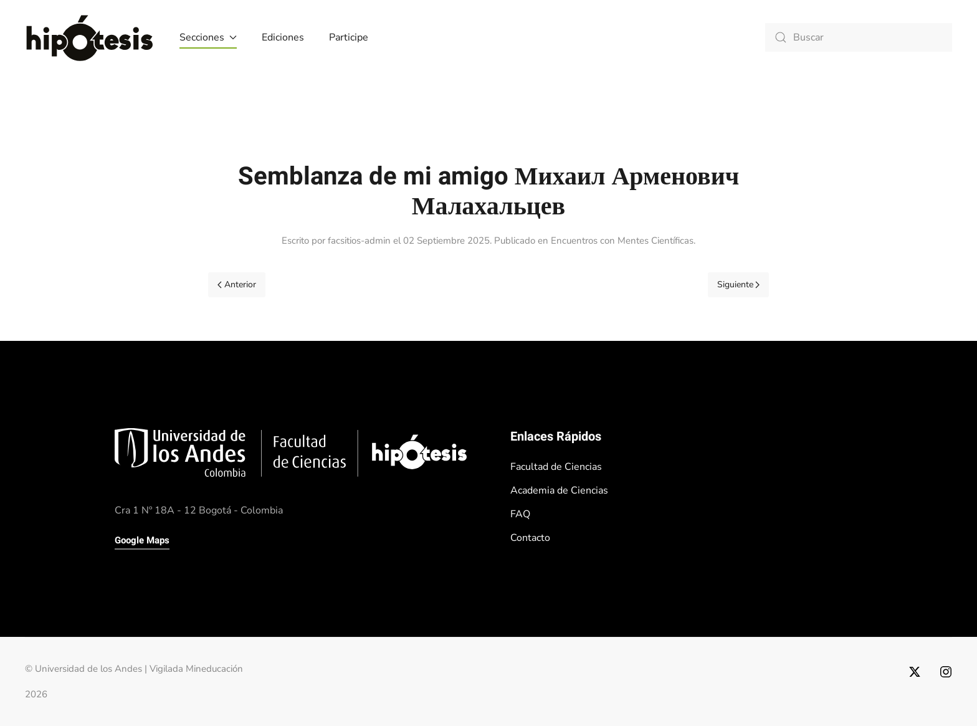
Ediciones (283, 37)
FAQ (520, 514)
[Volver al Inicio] (90, 37)
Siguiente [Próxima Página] (738, 284)
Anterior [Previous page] (236, 284)
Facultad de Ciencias (556, 467)
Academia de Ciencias (559, 490)
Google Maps (142, 540)
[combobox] (858, 37)
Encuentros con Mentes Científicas (622, 240)
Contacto (530, 538)
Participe (348, 37)
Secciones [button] (208, 37)
